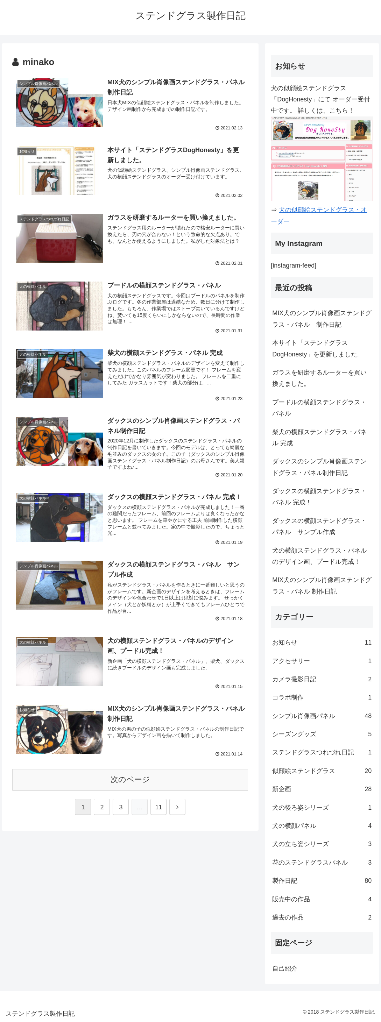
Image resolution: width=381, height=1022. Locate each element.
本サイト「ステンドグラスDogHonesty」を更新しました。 (318, 348)
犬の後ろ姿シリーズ (322, 807)
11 (158, 807)
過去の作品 (322, 917)
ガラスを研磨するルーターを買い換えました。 (319, 378)
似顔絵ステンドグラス (322, 770)
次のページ (130, 779)
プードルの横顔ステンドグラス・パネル (319, 408)
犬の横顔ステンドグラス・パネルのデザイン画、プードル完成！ (319, 556)
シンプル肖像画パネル (322, 716)
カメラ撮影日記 (322, 679)
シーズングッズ (322, 734)
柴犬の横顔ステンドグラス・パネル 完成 (319, 437)
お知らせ (322, 642)
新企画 (322, 789)
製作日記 (322, 880)
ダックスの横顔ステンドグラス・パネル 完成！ (319, 497)
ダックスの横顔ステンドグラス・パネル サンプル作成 (319, 526)
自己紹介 (284, 968)
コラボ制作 (322, 697)
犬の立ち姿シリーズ (322, 844)
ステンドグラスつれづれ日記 (322, 752)
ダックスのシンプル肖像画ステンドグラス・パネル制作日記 (319, 467)
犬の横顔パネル (322, 825)
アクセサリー (322, 661)
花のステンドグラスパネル (322, 862)
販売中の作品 (322, 899)
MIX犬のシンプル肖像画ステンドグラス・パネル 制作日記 (322, 319)
